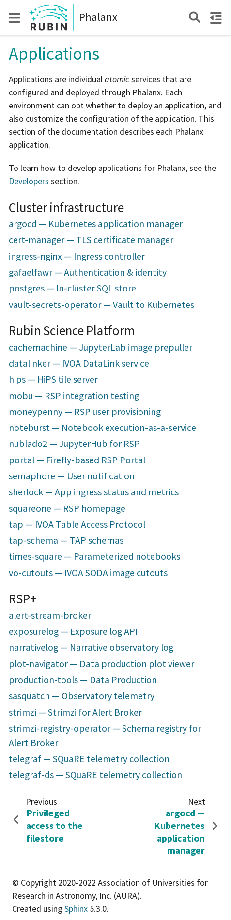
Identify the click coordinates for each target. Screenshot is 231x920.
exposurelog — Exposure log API (73, 631)
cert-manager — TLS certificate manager (91, 239)
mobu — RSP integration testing (74, 395)
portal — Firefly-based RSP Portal (77, 460)
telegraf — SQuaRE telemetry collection (89, 759)
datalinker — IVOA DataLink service (79, 363)
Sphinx (76, 908)
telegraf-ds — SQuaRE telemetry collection (95, 775)
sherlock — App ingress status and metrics (94, 492)
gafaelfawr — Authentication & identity (88, 272)
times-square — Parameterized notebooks (94, 556)
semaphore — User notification (72, 476)
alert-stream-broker (50, 615)
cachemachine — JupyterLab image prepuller (100, 347)
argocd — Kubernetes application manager (96, 224)
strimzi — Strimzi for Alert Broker (75, 712)
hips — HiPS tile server (53, 379)
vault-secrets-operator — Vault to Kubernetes (101, 304)
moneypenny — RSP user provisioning (85, 411)
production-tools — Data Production (83, 680)
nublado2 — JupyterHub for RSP (74, 443)
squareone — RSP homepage (67, 508)
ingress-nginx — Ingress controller (77, 256)
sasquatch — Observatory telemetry (81, 696)
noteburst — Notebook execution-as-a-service (102, 427)
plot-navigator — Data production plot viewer (101, 664)
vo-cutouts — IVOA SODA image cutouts (88, 573)
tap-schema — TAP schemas (66, 540)
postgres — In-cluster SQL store (72, 288)
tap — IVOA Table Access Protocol (77, 524)
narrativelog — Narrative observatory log (91, 647)
